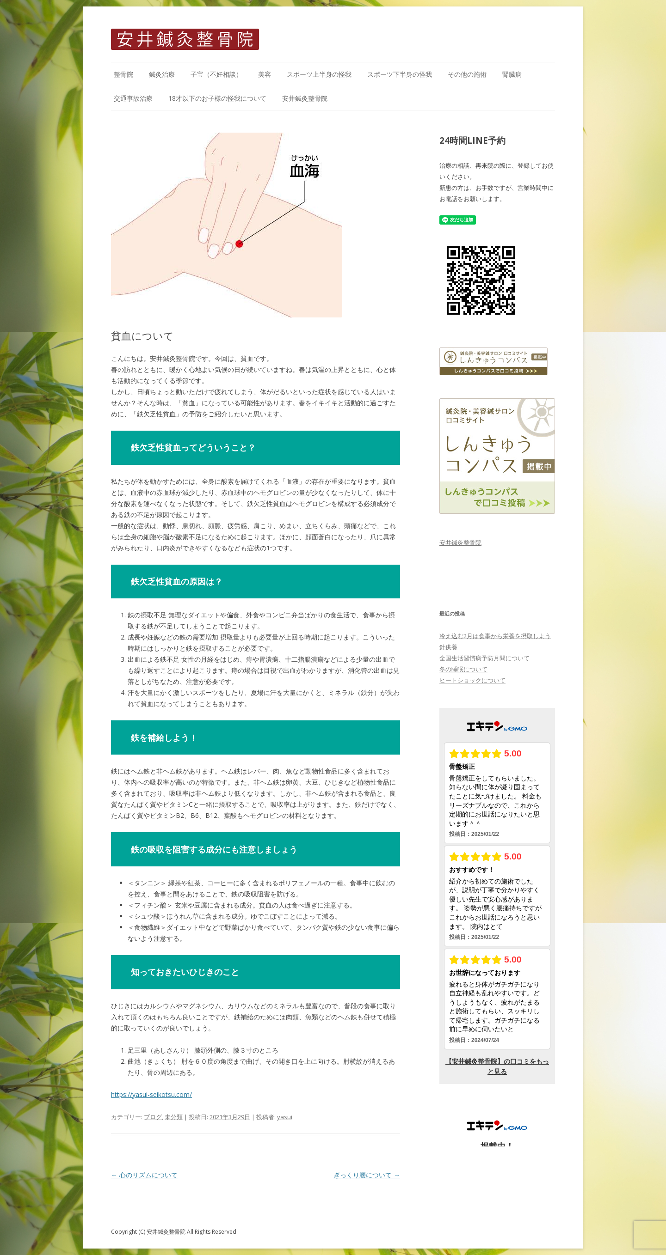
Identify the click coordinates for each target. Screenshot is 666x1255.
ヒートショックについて (472, 680)
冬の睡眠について (463, 669)
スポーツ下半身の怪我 (399, 74)
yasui (284, 1117)
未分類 (174, 1117)
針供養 (448, 647)
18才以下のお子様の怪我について (217, 98)
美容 (264, 74)
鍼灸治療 (162, 74)
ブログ (153, 1117)
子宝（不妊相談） (216, 74)
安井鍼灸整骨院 (304, 98)
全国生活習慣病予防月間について (484, 658)
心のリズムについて (144, 1174)
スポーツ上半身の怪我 (319, 74)
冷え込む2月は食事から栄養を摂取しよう (495, 636)
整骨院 (123, 74)
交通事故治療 (133, 98)
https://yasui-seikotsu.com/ (151, 1094)
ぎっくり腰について (366, 1174)
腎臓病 (512, 74)
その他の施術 (467, 74)
